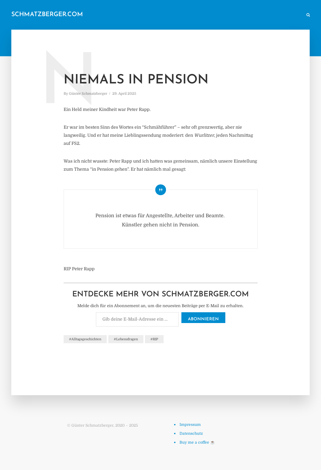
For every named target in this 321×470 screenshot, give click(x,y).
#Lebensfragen (126, 339)
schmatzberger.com (47, 15)
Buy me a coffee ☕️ (197, 442)
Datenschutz (191, 433)
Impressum (190, 424)
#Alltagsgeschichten (85, 339)
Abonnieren (203, 319)
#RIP (154, 339)
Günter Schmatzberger (88, 94)
